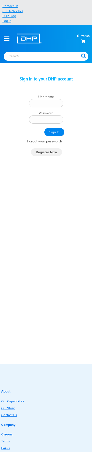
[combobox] (40, 56)
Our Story (8, 408)
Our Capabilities (12, 401)
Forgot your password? (44, 141)
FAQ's (5, 448)
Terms (5, 441)
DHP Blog (9, 16)
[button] (83, 55)
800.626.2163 (12, 11)
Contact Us (10, 6)
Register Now (46, 152)
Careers (7, 434)
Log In (6, 21)
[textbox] (38, 56)
